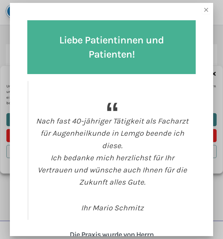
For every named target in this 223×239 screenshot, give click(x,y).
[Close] (206, 10)
